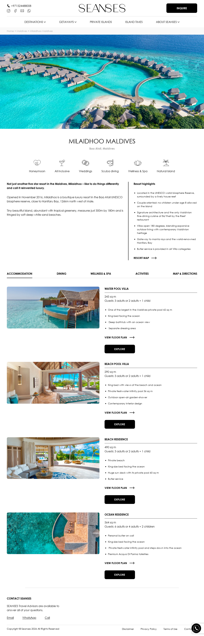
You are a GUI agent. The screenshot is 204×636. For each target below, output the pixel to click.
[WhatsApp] (29, 11)
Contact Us (190, 632)
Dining (61, 273)
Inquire (182, 8)
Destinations (33, 22)
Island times (134, 22)
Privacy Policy (149, 632)
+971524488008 (21, 6)
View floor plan (116, 337)
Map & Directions (185, 273)
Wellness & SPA (101, 273)
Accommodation (19, 273)
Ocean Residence (117, 517)
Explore (120, 349)
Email (10, 621)
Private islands (101, 22)
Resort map (141, 258)
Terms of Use (170, 632)
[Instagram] (8, 11)
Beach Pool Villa (117, 365)
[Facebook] (15, 11)
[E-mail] (22, 11)
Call (47, 621)
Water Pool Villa (117, 289)
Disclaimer (128, 632)
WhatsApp (29, 621)
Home (10, 30)
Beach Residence (116, 441)
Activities (142, 273)
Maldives (22, 30)
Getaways (66, 22)
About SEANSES (166, 22)
